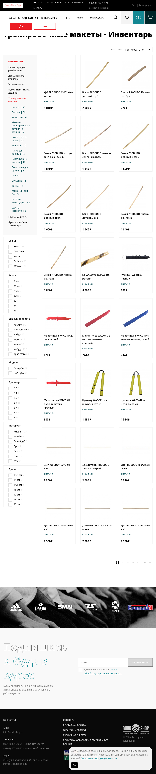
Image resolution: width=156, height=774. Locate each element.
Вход (134, 5)
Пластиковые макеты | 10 (19, 160)
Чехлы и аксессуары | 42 (21, 201)
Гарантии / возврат (74, 730)
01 (117, 562)
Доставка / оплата (74, 725)
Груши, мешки (16, 216)
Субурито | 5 (19, 180)
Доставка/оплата (54, 2)
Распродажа (97, 17)
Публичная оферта (74, 735)
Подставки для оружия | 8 (20, 169)
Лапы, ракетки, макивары (16, 77)
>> (150, 562)
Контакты (37, 7)
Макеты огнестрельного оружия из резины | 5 (21, 127)
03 (128, 562)
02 (123, 562)
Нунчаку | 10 (19, 145)
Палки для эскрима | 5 (18, 152)
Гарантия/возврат (74, 2)
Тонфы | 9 (17, 185)
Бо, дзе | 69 (18, 107)
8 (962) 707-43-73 (98, 2)
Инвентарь (15, 61)
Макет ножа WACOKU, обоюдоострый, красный (57, 404)
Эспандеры (14, 84)
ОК (74, 765)
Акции (80, 17)
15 (145, 562)
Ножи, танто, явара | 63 (19, 139)
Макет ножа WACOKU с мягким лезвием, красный (96, 339)
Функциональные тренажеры (18, 223)
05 (138, 562)
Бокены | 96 (18, 112)
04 (133, 562)
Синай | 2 (17, 175)
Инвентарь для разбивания (16, 69)
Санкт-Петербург (13, 5)
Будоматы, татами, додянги (19, 91)
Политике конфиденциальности (99, 758)
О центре (37, 2)
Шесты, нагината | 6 (19, 209)
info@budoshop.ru (13, 732)
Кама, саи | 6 (19, 117)
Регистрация (145, 5)
